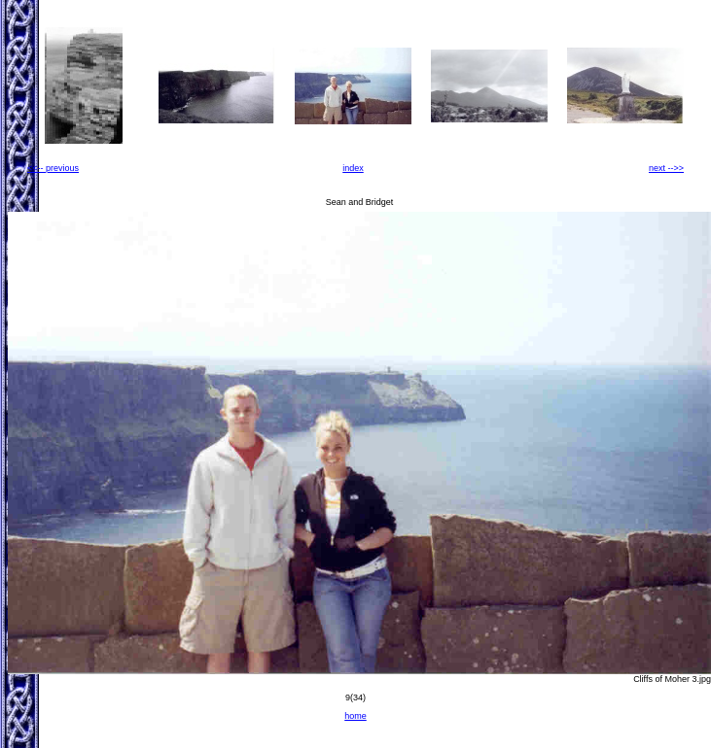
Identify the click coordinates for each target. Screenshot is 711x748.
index (353, 168)
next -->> (666, 168)
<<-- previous (53, 168)
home (355, 716)
